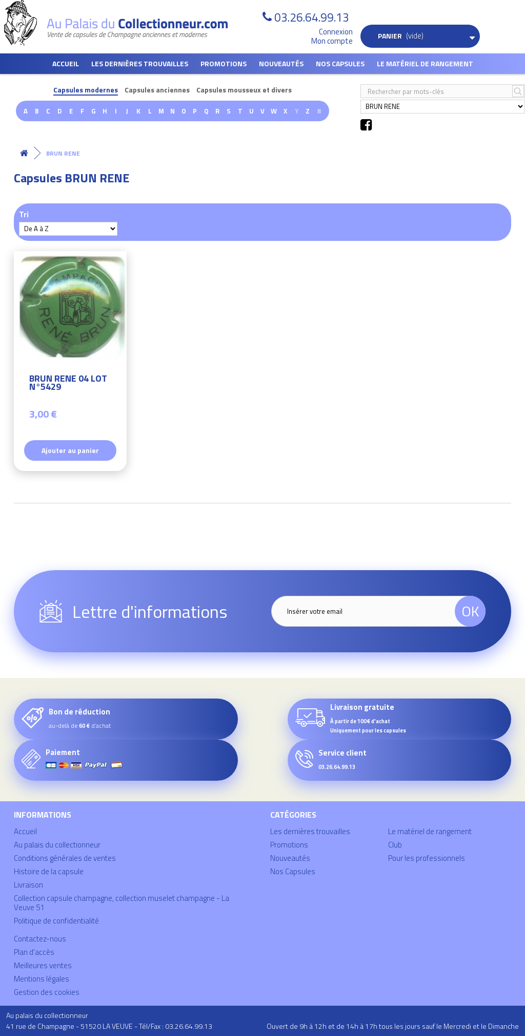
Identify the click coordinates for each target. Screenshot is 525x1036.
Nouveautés (281, 63)
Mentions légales (41, 979)
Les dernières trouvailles (139, 63)
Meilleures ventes (43, 965)
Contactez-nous (40, 939)
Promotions (223, 63)
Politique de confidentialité (56, 921)
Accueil (65, 63)
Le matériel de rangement (425, 63)
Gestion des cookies (46, 992)
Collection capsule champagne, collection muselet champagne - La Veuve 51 (121, 902)
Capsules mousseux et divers (244, 90)
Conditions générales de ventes (65, 858)
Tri (24, 214)
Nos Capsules (340, 63)
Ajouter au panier (70, 450)
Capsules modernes (85, 90)
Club (395, 845)
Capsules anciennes (157, 90)
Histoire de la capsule (49, 871)
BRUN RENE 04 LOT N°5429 (68, 383)
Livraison (28, 885)
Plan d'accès (34, 952)
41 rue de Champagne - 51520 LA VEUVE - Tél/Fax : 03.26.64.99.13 (109, 1026)
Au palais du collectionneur (57, 845)
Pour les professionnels (426, 858)
